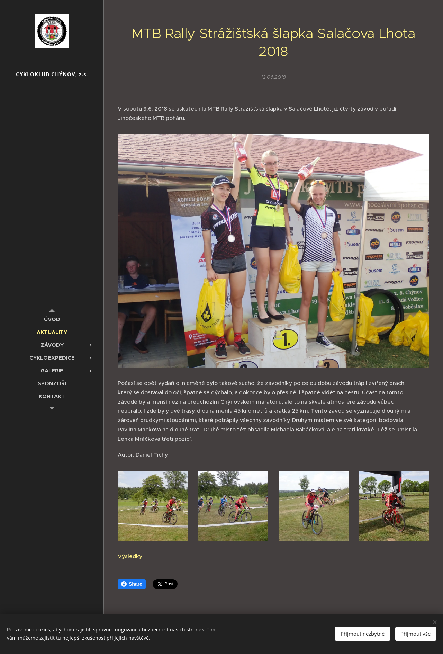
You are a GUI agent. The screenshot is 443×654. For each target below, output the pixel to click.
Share (131, 584)
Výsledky (130, 556)
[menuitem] (52, 319)
